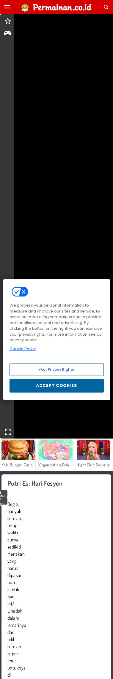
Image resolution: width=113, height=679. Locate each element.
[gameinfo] (7, 33)
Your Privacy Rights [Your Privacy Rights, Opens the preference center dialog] (56, 369)
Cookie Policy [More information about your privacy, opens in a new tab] (23, 348)
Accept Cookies (56, 385)
